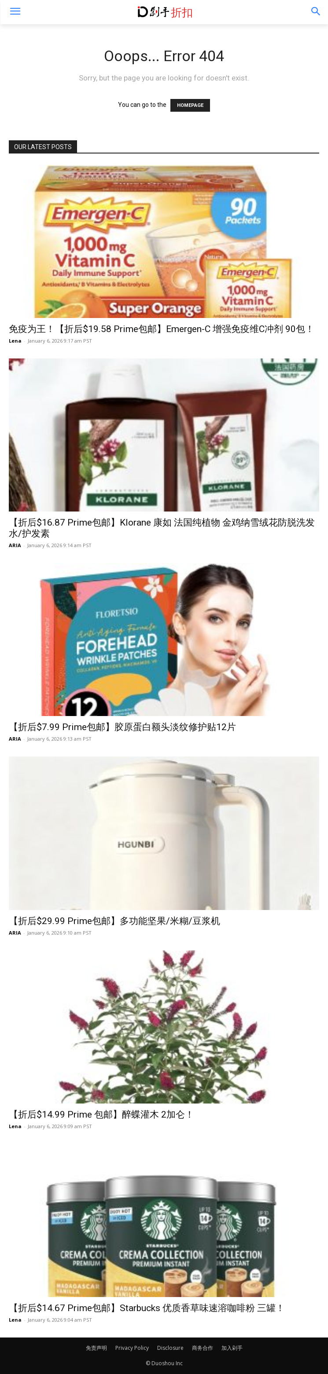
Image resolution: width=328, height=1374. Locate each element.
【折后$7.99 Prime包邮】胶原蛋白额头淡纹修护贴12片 (122, 727)
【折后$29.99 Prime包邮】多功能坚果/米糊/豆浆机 (114, 921)
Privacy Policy (132, 1348)
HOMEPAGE (190, 105)
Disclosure (170, 1348)
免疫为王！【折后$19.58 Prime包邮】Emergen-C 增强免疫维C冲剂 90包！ (161, 329)
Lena (15, 340)
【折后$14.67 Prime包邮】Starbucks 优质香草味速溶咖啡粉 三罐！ (147, 1308)
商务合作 (202, 1348)
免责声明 (96, 1348)
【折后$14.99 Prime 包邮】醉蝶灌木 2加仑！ (101, 1114)
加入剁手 (232, 1348)
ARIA (15, 545)
